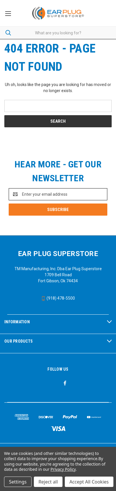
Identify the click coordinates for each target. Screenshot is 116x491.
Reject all (48, 482)
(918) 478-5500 (58, 298)
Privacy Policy (63, 469)
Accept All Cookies (89, 482)
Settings (18, 482)
